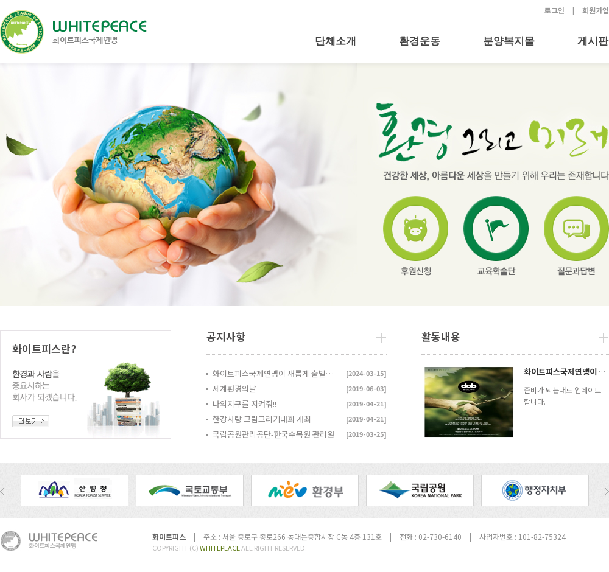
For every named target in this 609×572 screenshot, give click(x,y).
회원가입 (595, 10)
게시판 (592, 41)
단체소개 (335, 41)
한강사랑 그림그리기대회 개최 (262, 419)
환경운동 (419, 41)
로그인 (554, 10)
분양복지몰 (509, 41)
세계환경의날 (234, 388)
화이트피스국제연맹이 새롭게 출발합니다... (276, 373)
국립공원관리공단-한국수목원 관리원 (273, 434)
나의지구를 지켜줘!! (244, 404)
